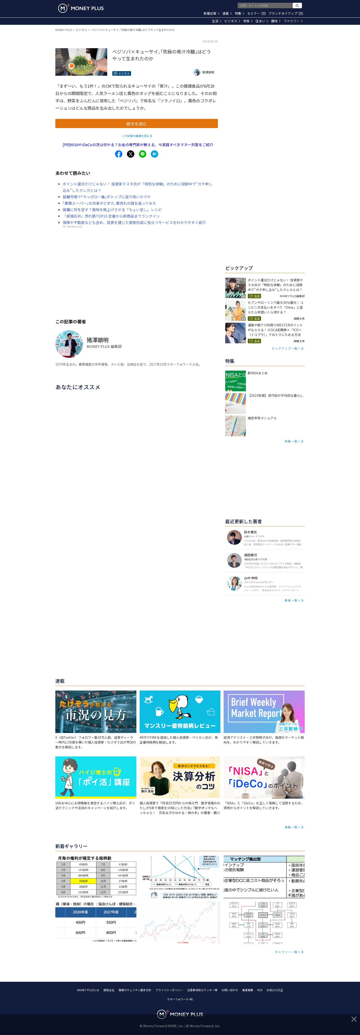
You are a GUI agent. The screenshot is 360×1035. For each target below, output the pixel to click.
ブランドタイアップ (285, 13)
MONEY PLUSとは (88, 990)
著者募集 (247, 990)
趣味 (276, 21)
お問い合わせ (230, 990)
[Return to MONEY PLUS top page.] (81, 8)
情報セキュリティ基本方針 (134, 990)
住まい (262, 21)
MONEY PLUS (63, 30)
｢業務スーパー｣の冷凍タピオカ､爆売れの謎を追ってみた (109, 203)
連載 (227, 13)
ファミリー (293, 21)
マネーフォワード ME (180, 999)
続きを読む (136, 124)
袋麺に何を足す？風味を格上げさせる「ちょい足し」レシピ (112, 209)
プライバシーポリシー (169, 990)
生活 (216, 21)
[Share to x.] (130, 154)
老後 (248, 21)
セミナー (256, 13)
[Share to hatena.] (154, 154)
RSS (259, 990)
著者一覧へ (293, 600)
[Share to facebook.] (118, 154)
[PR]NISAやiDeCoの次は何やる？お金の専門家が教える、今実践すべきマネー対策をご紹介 (138, 144)
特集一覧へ (293, 441)
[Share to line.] (142, 154)
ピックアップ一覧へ (286, 348)
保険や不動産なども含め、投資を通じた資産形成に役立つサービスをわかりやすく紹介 (134, 222)
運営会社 (108, 990)
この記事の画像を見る (135, 136)
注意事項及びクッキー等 (202, 990)
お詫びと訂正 (275, 990)
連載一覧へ (293, 827)
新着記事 (211, 13)
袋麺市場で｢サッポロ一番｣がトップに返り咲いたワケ (107, 196)
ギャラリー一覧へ (288, 952)
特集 (239, 13)
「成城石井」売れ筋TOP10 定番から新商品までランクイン (111, 216)
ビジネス (232, 21)
